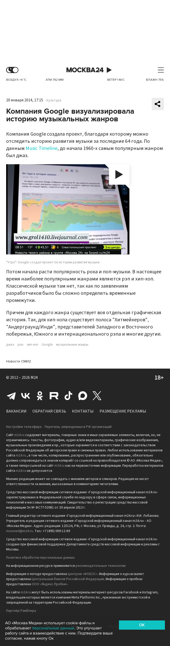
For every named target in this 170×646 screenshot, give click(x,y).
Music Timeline (41, 148)
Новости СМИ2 (18, 361)
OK (142, 625)
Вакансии (16, 411)
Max (83, 396)
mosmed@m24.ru (19, 531)
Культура (53, 100)
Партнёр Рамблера (21, 610)
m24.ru (19, 435)
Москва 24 (85, 70)
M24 (34, 377)
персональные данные (53, 628)
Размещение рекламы (123, 411)
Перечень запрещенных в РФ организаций (78, 426)
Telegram (11, 396)
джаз (10, 344)
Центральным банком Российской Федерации (68, 579)
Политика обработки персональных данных (40, 557)
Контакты (83, 411)
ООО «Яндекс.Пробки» (49, 584)
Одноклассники (40, 396)
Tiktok (68, 396)
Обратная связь (49, 411)
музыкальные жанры (72, 344)
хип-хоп (32, 344)
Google (47, 344)
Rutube (54, 396)
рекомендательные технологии (101, 565)
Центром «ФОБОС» (83, 574)
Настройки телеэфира (24, 426)
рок (20, 344)
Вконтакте (25, 396)
